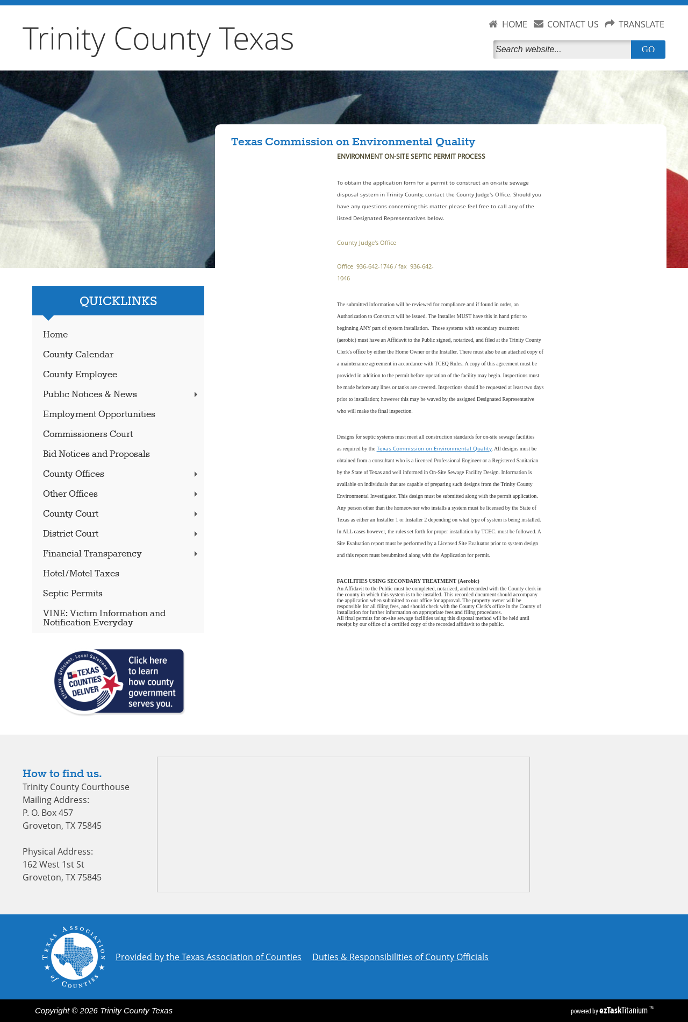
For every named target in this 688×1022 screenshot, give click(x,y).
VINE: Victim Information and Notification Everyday (104, 618)
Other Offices (121, 494)
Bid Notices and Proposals (96, 454)
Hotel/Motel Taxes (81, 574)
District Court (121, 534)
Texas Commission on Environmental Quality (434, 448)
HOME (514, 24)
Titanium (624, 1010)
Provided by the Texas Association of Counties (209, 957)
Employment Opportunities (99, 414)
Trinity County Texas (159, 37)
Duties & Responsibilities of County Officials (400, 957)
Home (55, 335)
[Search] (564, 49)
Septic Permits (73, 594)
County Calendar (78, 355)
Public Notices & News (121, 394)
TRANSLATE (641, 24)
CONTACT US (573, 24)
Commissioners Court (88, 434)
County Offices (121, 474)
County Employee (80, 374)
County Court (121, 514)
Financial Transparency (121, 554)
